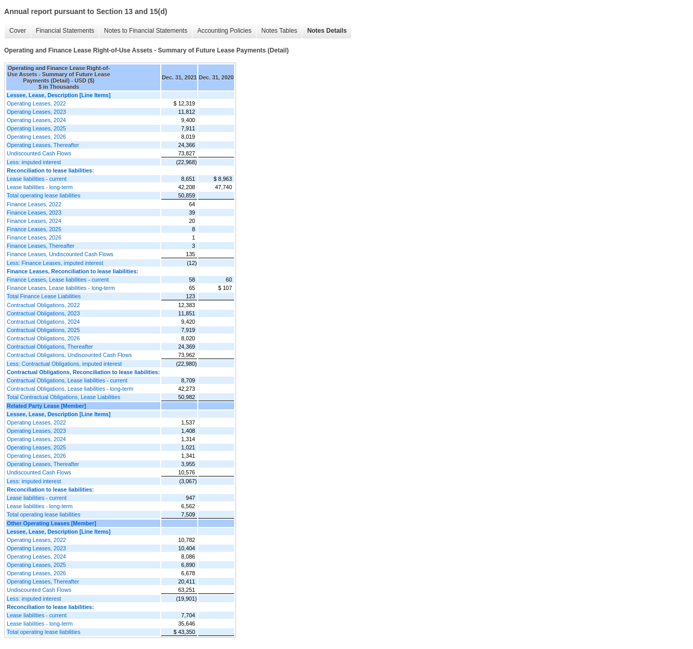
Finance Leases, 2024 (34, 221)
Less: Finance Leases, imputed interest (55, 263)
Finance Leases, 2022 (34, 204)
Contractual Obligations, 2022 (43, 305)
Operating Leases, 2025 (36, 128)
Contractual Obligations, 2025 (43, 330)
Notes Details (326, 30)
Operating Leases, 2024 (36, 120)
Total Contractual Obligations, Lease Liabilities (63, 397)
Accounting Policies (224, 30)
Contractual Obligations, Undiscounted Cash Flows (69, 355)
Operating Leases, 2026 (36, 137)
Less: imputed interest (34, 162)
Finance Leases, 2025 (34, 229)
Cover (17, 30)
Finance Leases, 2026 (34, 237)
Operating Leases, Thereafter (43, 145)
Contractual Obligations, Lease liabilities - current (67, 380)
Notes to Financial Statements (145, 30)
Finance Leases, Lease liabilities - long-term (61, 288)
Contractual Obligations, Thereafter (50, 346)
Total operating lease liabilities (44, 195)
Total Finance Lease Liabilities (44, 296)
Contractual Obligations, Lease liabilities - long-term (70, 389)
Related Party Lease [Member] (46, 406)
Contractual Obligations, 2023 (43, 313)
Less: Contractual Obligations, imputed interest (64, 364)
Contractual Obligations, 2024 (43, 322)
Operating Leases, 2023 (36, 112)
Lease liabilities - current (37, 179)
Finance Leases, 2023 (34, 212)
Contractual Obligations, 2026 (43, 338)
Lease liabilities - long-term (40, 187)
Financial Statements (65, 30)
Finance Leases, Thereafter (40, 246)
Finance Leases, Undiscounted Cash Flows (60, 254)
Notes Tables (279, 30)
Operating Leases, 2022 (36, 103)
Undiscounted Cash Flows (39, 153)
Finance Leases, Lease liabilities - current (58, 279)
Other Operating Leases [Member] (51, 523)
